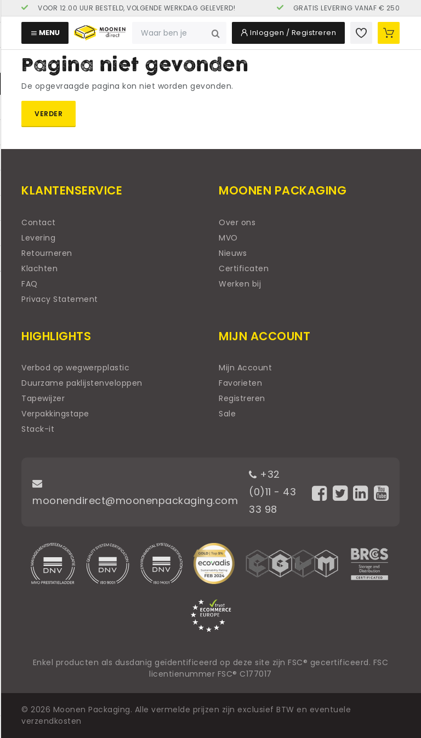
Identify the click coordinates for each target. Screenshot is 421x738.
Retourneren (46, 253)
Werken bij (240, 283)
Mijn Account (245, 367)
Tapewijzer (43, 398)
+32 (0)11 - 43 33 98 (272, 491)
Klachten (39, 268)
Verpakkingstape (55, 413)
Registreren (242, 398)
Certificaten (244, 268)
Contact (38, 222)
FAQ (29, 283)
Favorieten (240, 382)
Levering (38, 237)
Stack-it (37, 429)
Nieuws (233, 253)
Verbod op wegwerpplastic (75, 367)
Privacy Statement (59, 299)
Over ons (237, 222)
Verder (48, 113)
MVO (228, 237)
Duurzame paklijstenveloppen (82, 382)
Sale (227, 413)
